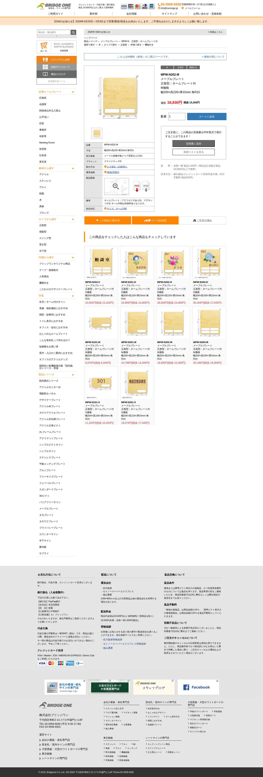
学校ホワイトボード (199, 711)
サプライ (44, 553)
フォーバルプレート (50, 483)
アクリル (44, 174)
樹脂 (41, 193)
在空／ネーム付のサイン (52, 301)
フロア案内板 (112, 712)
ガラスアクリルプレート (52, 412)
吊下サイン (45, 540)
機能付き (44, 282)
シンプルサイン (47, 451)
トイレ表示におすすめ (51, 321)
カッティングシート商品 (159, 744)
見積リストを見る (193, 152)
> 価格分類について (213, 56)
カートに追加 (206, 116)
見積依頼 (207, 13)
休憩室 (42, 149)
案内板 (42, 547)
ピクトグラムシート (157, 748)
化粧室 (42, 136)
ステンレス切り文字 (115, 708)
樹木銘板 (110, 756)
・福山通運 (107, 648)
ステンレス (45, 180)
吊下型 (42, 251)
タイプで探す (110, 44)
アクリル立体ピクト (50, 425)
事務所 (42, 129)
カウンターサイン (48, 534)
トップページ (90, 38)
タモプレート (46, 515)
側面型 (42, 231)
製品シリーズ (90, 41)
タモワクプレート (48, 521)
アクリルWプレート (49, 406)
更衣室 (42, 161)
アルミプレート (47, 470)
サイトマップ (169, 13)
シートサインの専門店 (54, 758)
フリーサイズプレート (51, 476)
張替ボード (211, 715)
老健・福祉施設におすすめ (53, 308)
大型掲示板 (195, 715)
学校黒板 (218, 711)
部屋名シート (174, 752)
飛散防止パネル (47, 393)
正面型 (42, 225)
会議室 (42, 104)
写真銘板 (110, 760)
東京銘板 (47, 753)
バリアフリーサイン (50, 502)
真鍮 (41, 206)
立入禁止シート (155, 752)
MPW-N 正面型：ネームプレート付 (139, 41)
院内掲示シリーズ (48, 380)
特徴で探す (136, 44)
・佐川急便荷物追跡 (111, 639)
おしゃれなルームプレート (53, 333)
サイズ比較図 (155, 220)
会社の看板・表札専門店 (56, 739)
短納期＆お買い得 (48, 346)
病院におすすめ (155, 720)
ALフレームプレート (50, 432)
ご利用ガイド (55, 13)
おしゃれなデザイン (157, 712)
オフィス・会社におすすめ (53, 327)
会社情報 (131, 13)
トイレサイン (154, 716)
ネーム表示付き (173, 716)
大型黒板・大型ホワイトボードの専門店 (65, 749)
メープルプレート (48, 508)
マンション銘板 (113, 716)
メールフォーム (191, 8)
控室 (41, 123)
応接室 (42, 97)
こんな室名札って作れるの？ (54, 340)
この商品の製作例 (108, 220)
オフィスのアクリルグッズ (53, 359)
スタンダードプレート (51, 489)
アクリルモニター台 (50, 387)
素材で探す (89, 44)
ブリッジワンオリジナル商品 (54, 263)
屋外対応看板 (112, 724)
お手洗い (44, 117)
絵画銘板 (123, 756)
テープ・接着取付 (48, 270)
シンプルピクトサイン (51, 444)
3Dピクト (44, 495)
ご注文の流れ (202, 220)
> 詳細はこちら (215, 32)
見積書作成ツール (56, 81)
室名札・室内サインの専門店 (58, 744)
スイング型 (45, 238)
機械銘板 (125, 752)
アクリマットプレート (51, 438)
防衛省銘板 (124, 760)
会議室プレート (155, 724)
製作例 (93, 13)
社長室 (42, 155)
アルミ (42, 187)
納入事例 (110, 729)
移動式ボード (196, 727)
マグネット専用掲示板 (200, 719)
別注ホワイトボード (199, 723)
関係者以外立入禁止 (50, 110)
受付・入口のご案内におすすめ (56, 353)
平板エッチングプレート (52, 463)
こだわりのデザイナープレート (56, 289)
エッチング (132, 748)
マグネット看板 (130, 712)
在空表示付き (154, 708)
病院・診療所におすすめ (52, 314)
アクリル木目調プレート (52, 419)
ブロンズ (44, 212)
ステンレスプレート (50, 457)
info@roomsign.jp (168, 8)
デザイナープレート (50, 400)
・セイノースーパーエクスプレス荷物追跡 (123, 643)
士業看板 (127, 724)
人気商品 (44, 276)
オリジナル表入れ (198, 731)
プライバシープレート (51, 527)
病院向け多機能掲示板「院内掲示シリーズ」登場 (56, 367)
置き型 (42, 244)
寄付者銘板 (111, 752)
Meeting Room (47, 142)
